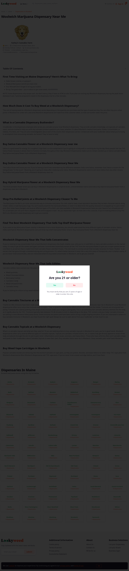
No (74, 285)
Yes (54, 285)
